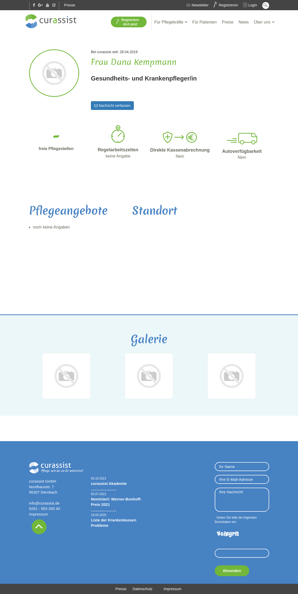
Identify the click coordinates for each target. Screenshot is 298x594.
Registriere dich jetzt (127, 22)
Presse (69, 5)
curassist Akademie (109, 483)
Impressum (38, 514)
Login (252, 5)
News (244, 22)
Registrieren (228, 5)
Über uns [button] (262, 22)
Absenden (232, 570)
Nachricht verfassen (112, 106)
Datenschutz (142, 589)
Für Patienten (204, 22)
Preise (227, 22)
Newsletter (200, 5)
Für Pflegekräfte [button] (169, 22)
